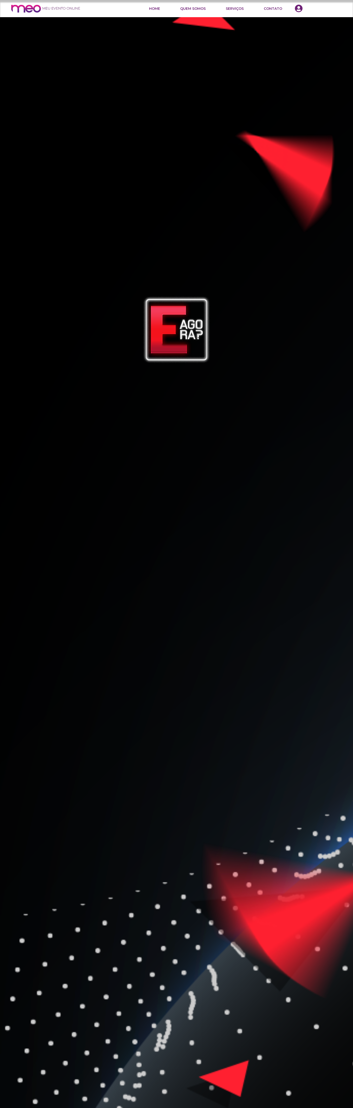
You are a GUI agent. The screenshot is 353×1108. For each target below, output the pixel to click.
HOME (154, 8)
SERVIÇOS (235, 8)
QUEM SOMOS (193, 8)
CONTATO (273, 8)
